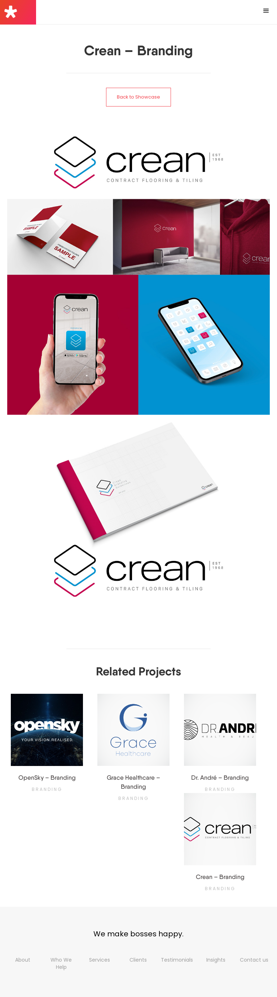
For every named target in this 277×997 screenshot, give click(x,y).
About (22, 959)
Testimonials (177, 959)
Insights (215, 959)
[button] (266, 11)
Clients (138, 959)
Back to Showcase (138, 96)
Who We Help (61, 963)
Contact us (254, 959)
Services (99, 959)
